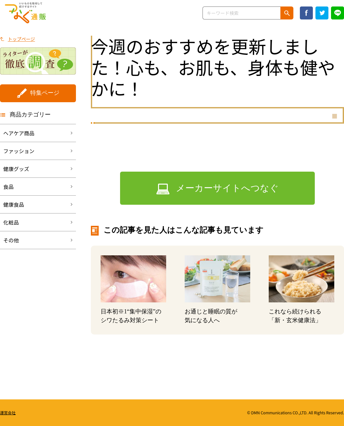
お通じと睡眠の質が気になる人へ (211, 315)
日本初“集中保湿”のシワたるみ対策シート (131, 315)
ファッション (18, 151)
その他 (11, 240)
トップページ (21, 39)
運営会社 (8, 412)
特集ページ (44, 93)
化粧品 (11, 222)
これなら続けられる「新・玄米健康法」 (295, 315)
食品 (8, 186)
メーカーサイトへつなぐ (227, 188)
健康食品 (13, 204)
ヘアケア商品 (18, 133)
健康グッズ (16, 169)
